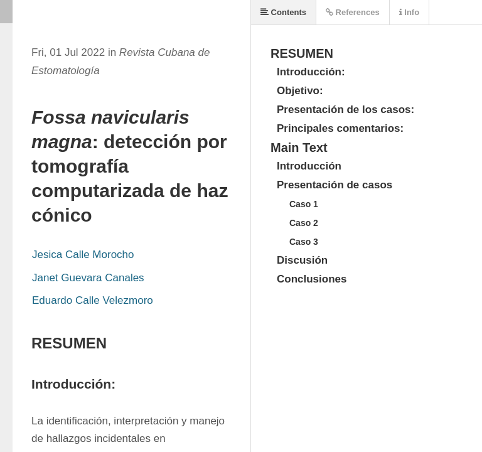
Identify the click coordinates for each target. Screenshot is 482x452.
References (353, 12)
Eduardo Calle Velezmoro (92, 300)
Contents (283, 12)
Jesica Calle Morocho (83, 255)
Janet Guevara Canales (88, 278)
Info (409, 12)
